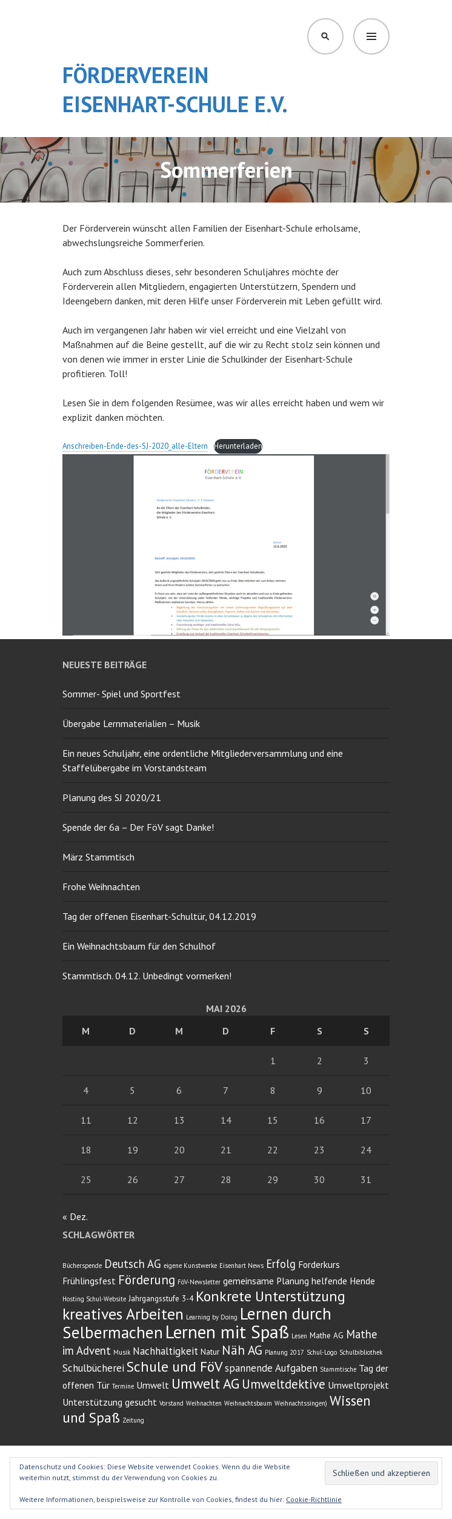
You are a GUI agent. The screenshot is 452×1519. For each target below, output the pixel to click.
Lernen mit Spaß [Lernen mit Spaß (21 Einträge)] (227, 1331)
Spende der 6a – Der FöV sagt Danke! (138, 827)
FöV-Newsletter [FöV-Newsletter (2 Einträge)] (199, 1282)
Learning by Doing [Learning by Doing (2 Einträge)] (212, 1317)
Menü (371, 36)
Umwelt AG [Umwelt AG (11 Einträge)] (205, 1383)
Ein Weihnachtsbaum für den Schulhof (139, 946)
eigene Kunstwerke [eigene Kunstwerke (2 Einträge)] (190, 1265)
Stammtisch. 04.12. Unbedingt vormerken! (146, 976)
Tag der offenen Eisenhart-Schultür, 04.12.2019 (159, 916)
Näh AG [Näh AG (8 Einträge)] (242, 1350)
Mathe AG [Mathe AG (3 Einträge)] (327, 1335)
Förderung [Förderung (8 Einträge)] (146, 1280)
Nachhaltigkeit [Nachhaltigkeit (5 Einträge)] (165, 1351)
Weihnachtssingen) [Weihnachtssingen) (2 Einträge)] (300, 1403)
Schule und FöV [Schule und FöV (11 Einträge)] (174, 1366)
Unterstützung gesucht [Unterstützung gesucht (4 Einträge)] (109, 1402)
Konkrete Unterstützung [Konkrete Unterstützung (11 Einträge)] (270, 1296)
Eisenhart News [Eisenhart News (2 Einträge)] (241, 1265)
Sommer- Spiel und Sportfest (121, 694)
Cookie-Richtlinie (314, 1499)
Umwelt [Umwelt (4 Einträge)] (152, 1385)
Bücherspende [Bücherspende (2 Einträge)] (82, 1265)
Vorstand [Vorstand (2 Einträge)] (171, 1403)
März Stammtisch (98, 857)
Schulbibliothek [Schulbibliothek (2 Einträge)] (360, 1352)
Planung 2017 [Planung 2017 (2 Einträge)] (284, 1352)
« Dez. (74, 1216)
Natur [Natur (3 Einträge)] (210, 1351)
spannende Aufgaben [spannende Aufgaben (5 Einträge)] (271, 1368)
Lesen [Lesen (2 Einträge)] (299, 1336)
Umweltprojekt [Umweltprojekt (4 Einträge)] (358, 1385)
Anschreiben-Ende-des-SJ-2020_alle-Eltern (135, 446)
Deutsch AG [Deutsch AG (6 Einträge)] (132, 1263)
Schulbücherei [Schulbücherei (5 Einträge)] (93, 1368)
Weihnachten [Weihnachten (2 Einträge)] (204, 1403)
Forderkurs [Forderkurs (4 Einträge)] (319, 1264)
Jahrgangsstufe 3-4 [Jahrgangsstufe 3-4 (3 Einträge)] (160, 1298)
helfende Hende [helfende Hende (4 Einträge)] (343, 1281)
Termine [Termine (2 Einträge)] (123, 1386)
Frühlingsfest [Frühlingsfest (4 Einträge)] (89, 1281)
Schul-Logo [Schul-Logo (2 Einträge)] (322, 1352)
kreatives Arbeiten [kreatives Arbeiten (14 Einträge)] (123, 1314)
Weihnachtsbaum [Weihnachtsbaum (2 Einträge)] (248, 1403)
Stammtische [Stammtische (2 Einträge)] (338, 1369)
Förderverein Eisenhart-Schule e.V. (175, 89)
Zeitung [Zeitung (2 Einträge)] (133, 1420)
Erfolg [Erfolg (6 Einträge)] (281, 1263)
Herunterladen (238, 446)
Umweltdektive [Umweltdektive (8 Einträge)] (283, 1384)
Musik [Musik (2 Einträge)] (121, 1352)
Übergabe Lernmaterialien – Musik (131, 723)
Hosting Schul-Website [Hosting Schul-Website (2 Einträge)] (94, 1299)
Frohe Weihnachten (101, 886)
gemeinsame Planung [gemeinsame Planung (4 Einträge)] (266, 1281)
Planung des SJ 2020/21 (111, 797)
